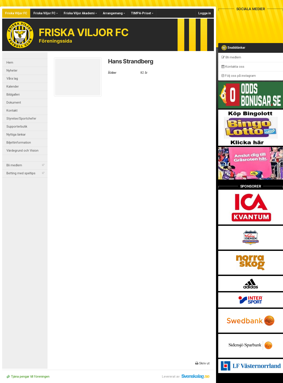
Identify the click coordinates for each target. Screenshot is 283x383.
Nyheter (11, 70)
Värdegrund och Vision (22, 150)
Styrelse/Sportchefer (21, 118)
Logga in (204, 13)
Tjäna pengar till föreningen (27, 376)
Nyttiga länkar (16, 134)
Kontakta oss (232, 67)
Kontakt (11, 110)
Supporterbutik (16, 126)
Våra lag (12, 78)
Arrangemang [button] (114, 13)
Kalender (12, 86)
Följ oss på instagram (238, 76)
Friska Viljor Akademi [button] (80, 13)
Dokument (13, 102)
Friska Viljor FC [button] (45, 13)
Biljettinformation (18, 142)
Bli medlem (25, 165)
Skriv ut (202, 363)
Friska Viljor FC (16, 13)
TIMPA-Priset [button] (142, 13)
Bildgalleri (13, 94)
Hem (9, 62)
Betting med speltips (25, 173)
